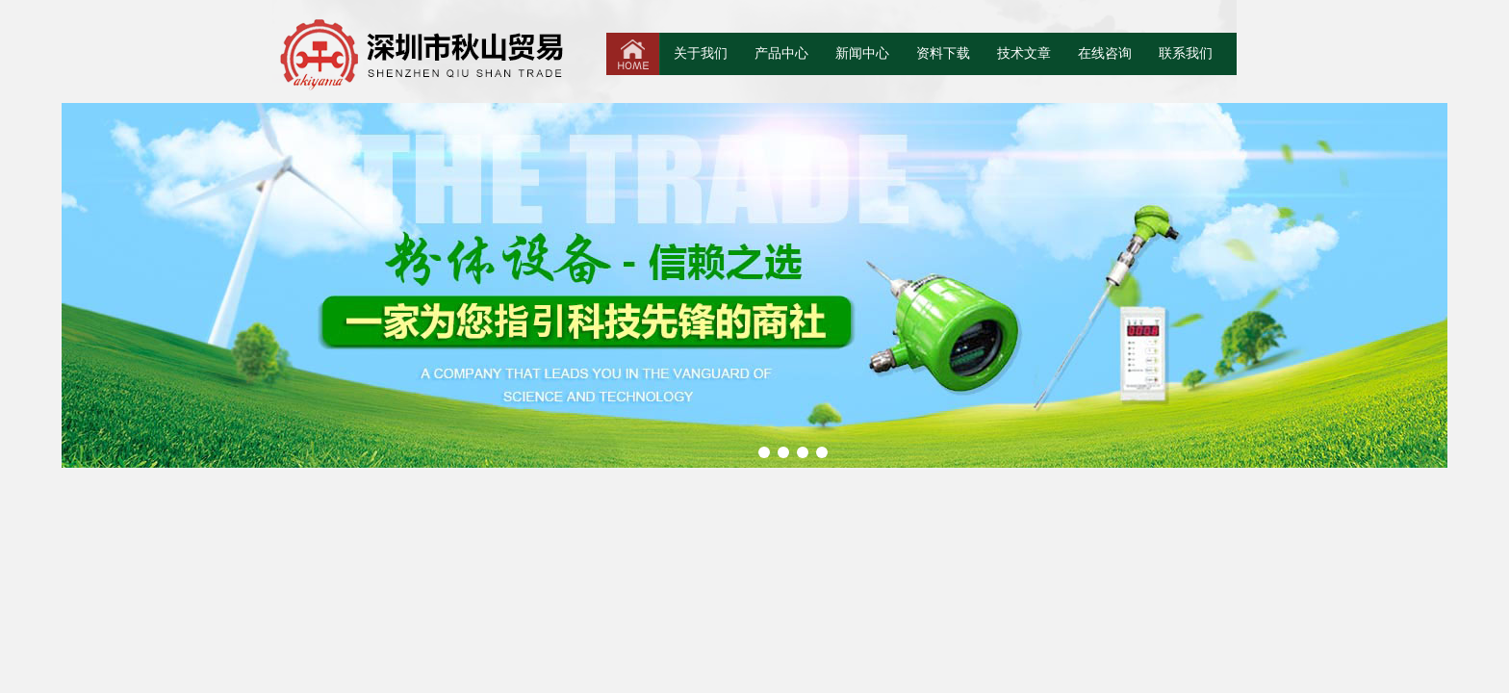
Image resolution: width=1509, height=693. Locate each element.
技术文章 (1024, 53)
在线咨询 (1105, 53)
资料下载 (943, 53)
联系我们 (1186, 53)
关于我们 (701, 53)
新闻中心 (862, 53)
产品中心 (781, 53)
